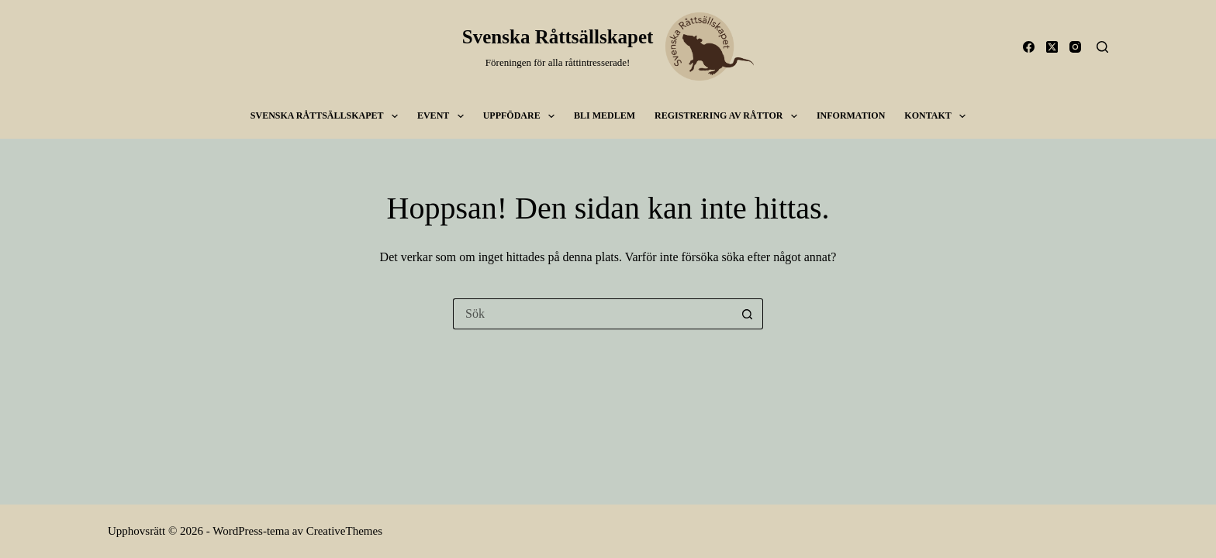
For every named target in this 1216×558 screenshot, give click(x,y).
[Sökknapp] (747, 313)
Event (443, 116)
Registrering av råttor (729, 116)
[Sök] (1102, 47)
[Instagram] (1075, 47)
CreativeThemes (344, 531)
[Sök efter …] (592, 313)
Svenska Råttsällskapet (558, 36)
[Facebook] (1029, 47)
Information (851, 115)
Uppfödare (522, 116)
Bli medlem (604, 115)
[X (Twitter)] (1052, 47)
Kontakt (938, 116)
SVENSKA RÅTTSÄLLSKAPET (327, 116)
